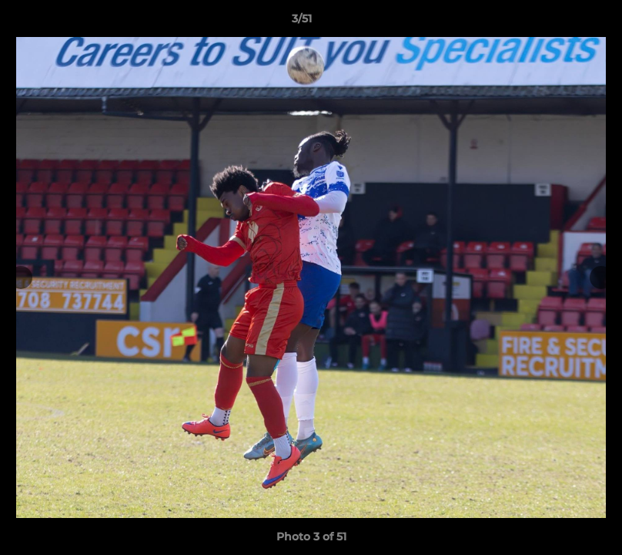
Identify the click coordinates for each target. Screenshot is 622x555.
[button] (557, 22)
